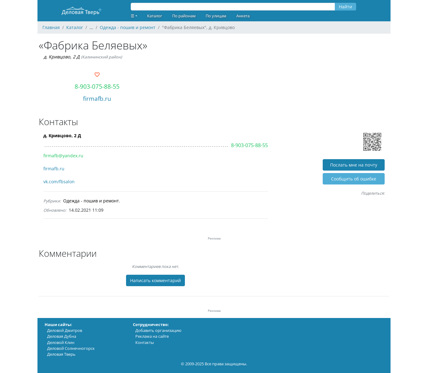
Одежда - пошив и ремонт (91, 201)
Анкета (243, 16)
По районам (184, 16)
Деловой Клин (60, 342)
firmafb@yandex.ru (63, 156)
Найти (345, 7)
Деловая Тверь (61, 354)
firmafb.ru (97, 98)
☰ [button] (132, 16)
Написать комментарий (155, 280)
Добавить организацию (158, 330)
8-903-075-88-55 (97, 86)
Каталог (154, 16)
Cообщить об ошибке (353, 179)
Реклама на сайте (152, 336)
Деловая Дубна (61, 336)
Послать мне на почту (353, 165)
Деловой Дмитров (64, 330)
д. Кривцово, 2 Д (62, 57)
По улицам (216, 16)
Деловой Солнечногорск (71, 348)
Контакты (144, 342)
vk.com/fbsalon (59, 181)
